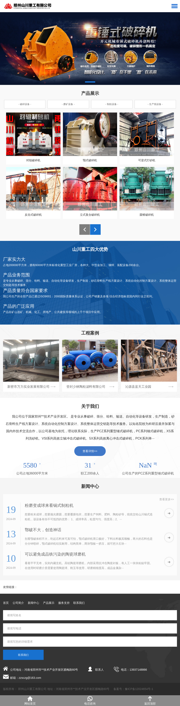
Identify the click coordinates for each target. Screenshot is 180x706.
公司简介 (18, 602)
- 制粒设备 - (111, 104)
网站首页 (30, 700)
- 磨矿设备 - (68, 104)
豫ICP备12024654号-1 (139, 689)
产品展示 (48, 602)
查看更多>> (166, 501)
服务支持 (64, 602)
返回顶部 (150, 700)
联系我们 (79, 602)
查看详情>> (90, 451)
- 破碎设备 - (24, 104)
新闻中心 (33, 602)
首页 (6, 602)
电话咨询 (90, 700)
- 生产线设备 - (155, 104)
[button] (90, 81)
